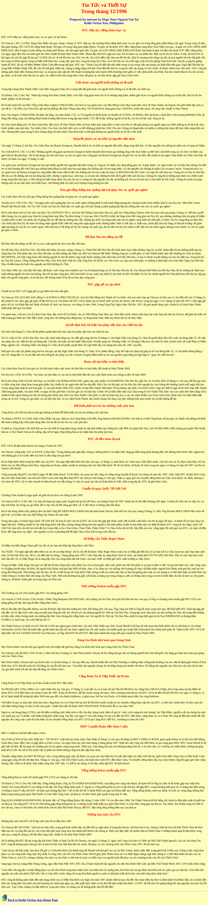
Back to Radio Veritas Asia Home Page (33, 900)
